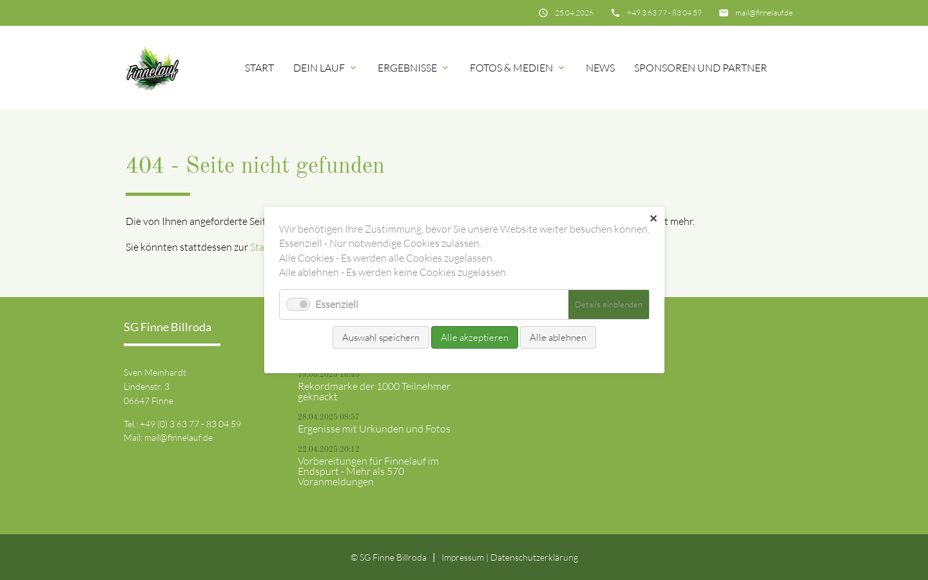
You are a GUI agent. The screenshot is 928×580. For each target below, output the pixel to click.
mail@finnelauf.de (764, 12)
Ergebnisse (407, 67)
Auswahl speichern (381, 337)
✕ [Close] (653, 218)
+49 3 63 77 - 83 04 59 (664, 12)
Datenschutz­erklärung (534, 557)
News (600, 67)
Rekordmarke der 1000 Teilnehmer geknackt (374, 391)
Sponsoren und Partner (700, 67)
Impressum (462, 557)
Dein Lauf (319, 67)
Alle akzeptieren (474, 337)
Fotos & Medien (511, 67)
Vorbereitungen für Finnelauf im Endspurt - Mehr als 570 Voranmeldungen (368, 471)
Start (259, 67)
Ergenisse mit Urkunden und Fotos (374, 428)
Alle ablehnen (558, 337)
